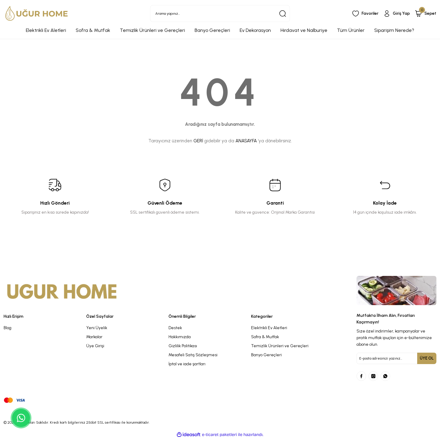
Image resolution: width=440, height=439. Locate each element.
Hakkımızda (179, 336)
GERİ (198, 141)
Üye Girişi (95, 345)
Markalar (94, 336)
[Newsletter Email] (396, 358)
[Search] (220, 13)
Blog (7, 327)
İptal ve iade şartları (186, 363)
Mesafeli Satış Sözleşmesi (192, 354)
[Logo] (37, 13)
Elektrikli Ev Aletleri (269, 327)
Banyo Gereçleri (266, 354)
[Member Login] (396, 13)
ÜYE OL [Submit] (427, 358)
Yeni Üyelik (96, 327)
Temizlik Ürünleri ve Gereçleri (279, 345)
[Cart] (425, 13)
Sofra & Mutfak (265, 336)
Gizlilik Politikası (182, 345)
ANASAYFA (246, 141)
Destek (175, 327)
